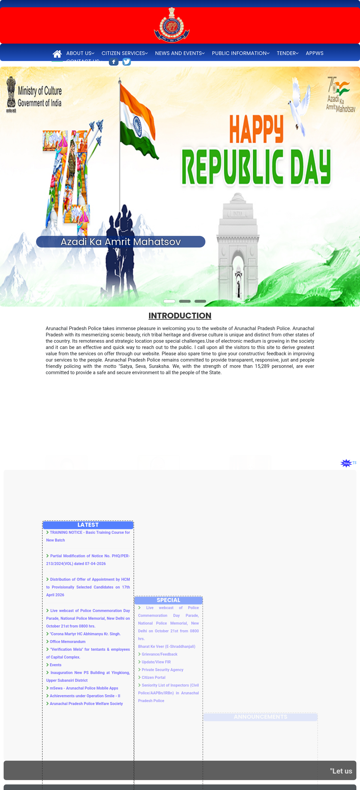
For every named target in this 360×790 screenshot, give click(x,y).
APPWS (314, 53)
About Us (78, 53)
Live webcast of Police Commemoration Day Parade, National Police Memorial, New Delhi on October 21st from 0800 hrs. (88, 731)
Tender (286, 53)
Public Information (239, 53)
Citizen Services (123, 53)
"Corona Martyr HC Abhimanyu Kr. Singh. (85, 747)
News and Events (178, 53)
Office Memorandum (67, 754)
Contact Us (82, 61)
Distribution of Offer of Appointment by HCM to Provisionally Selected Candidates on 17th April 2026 (88, 700)
